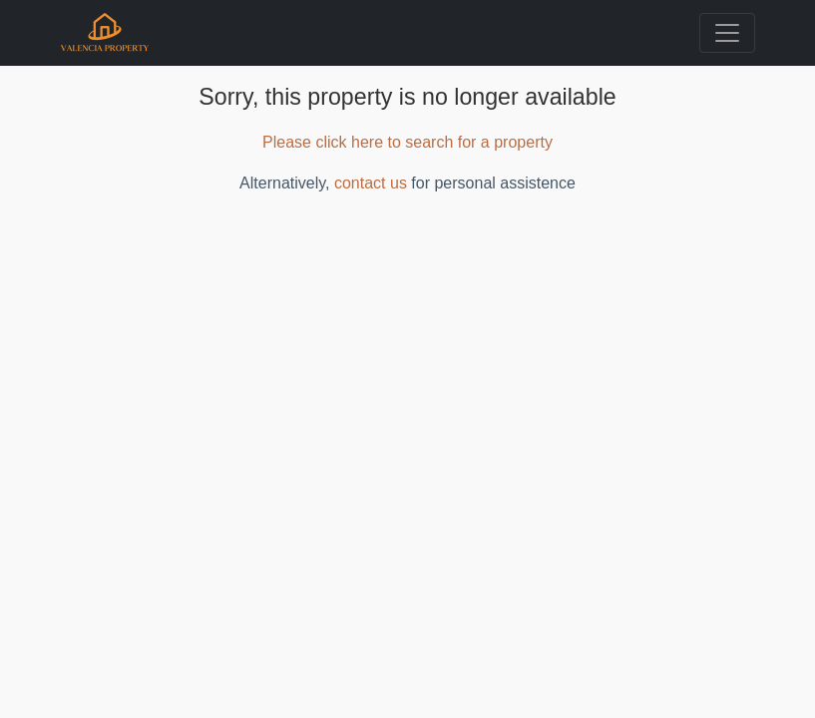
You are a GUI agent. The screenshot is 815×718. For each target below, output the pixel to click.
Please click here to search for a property (407, 142)
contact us (370, 183)
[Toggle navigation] (727, 33)
